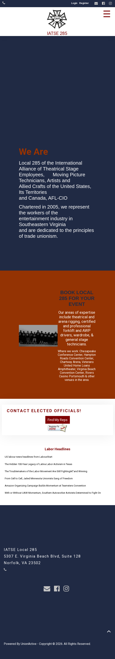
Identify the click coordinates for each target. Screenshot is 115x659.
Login (74, 3)
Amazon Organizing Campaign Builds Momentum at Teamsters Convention (45, 485)
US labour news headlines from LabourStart (28, 456)
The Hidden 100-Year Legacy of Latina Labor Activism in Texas (38, 464)
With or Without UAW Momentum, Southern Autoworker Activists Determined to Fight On (53, 492)
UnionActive (28, 644)
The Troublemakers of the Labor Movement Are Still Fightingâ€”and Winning (46, 471)
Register (84, 3)
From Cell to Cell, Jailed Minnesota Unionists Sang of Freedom (39, 478)
